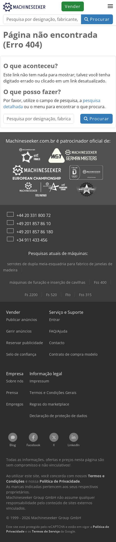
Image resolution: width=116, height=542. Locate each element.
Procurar (97, 19)
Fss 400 (100, 282)
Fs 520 (51, 294)
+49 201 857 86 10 (33, 223)
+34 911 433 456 (31, 240)
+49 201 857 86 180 (34, 232)
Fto (67, 294)
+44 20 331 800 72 (33, 215)
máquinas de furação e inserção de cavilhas (47, 282)
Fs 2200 (31, 294)
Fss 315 (85, 294)
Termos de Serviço (46, 531)
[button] (110, 6)
